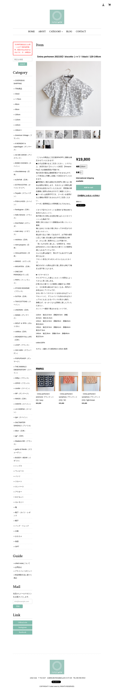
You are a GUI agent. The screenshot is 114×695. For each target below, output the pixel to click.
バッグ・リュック (22, 526)
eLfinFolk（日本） (22, 180)
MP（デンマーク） (22, 393)
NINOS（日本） (21, 399)
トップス (18, 466)
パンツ (17, 476)
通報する (78, 201)
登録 (18, 606)
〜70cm (18, 99)
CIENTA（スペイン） (23, 404)
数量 (78, 172)
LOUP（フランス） (22, 345)
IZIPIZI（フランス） (23, 383)
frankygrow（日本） (22, 210)
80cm (17, 104)
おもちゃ (18, 536)
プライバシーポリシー (23, 571)
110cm (17, 120)
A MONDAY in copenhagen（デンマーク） (23, 146)
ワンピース (19, 471)
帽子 (17, 521)
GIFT (17, 546)
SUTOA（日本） (21, 296)
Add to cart (88, 187)
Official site (22, 622)
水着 (17, 531)
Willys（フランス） (22, 378)
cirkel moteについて (22, 563)
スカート (18, 481)
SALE (17, 94)
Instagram (22, 627)
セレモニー (19, 502)
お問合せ (18, 567)
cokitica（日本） (21, 332)
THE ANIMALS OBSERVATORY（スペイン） (22, 370)
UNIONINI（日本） (22, 310)
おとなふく (19, 497)
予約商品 (18, 89)
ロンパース (19, 487)
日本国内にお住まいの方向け (88, 196)
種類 (78, 166)
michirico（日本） (22, 240)
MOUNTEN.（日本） (23, 266)
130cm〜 (18, 130)
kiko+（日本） (20, 431)
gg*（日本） (20, 436)
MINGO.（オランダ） (23, 261)
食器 (17, 541)
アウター (18, 492)
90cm (17, 109)
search (22, 64)
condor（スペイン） (23, 388)
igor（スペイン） (21, 417)
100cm (17, 115)
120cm (17, 125)
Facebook (22, 632)
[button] (55, 32)
